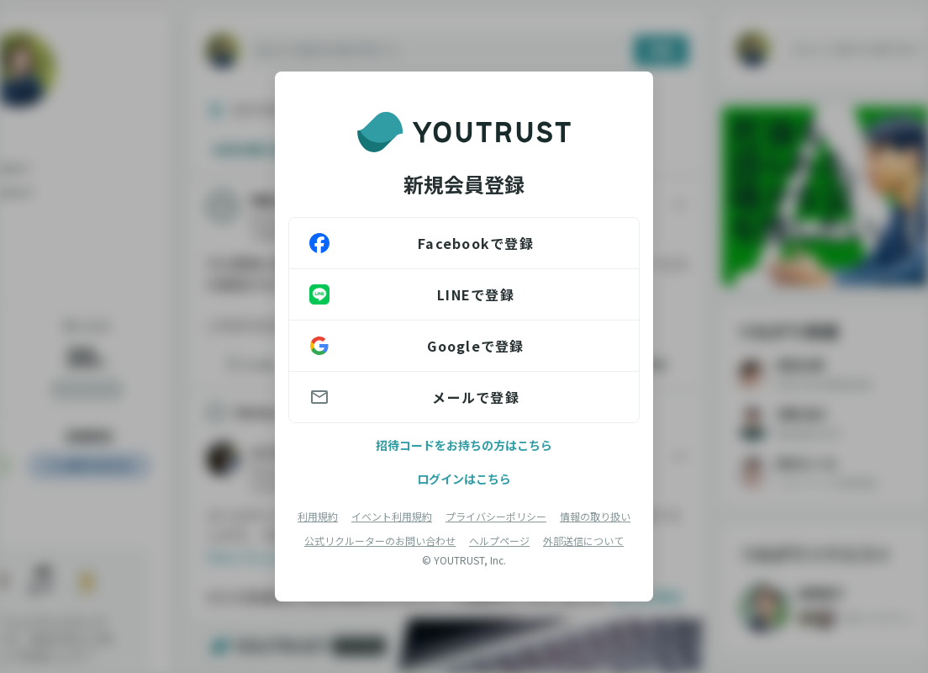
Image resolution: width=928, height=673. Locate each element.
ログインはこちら (464, 479)
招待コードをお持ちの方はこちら (464, 445)
